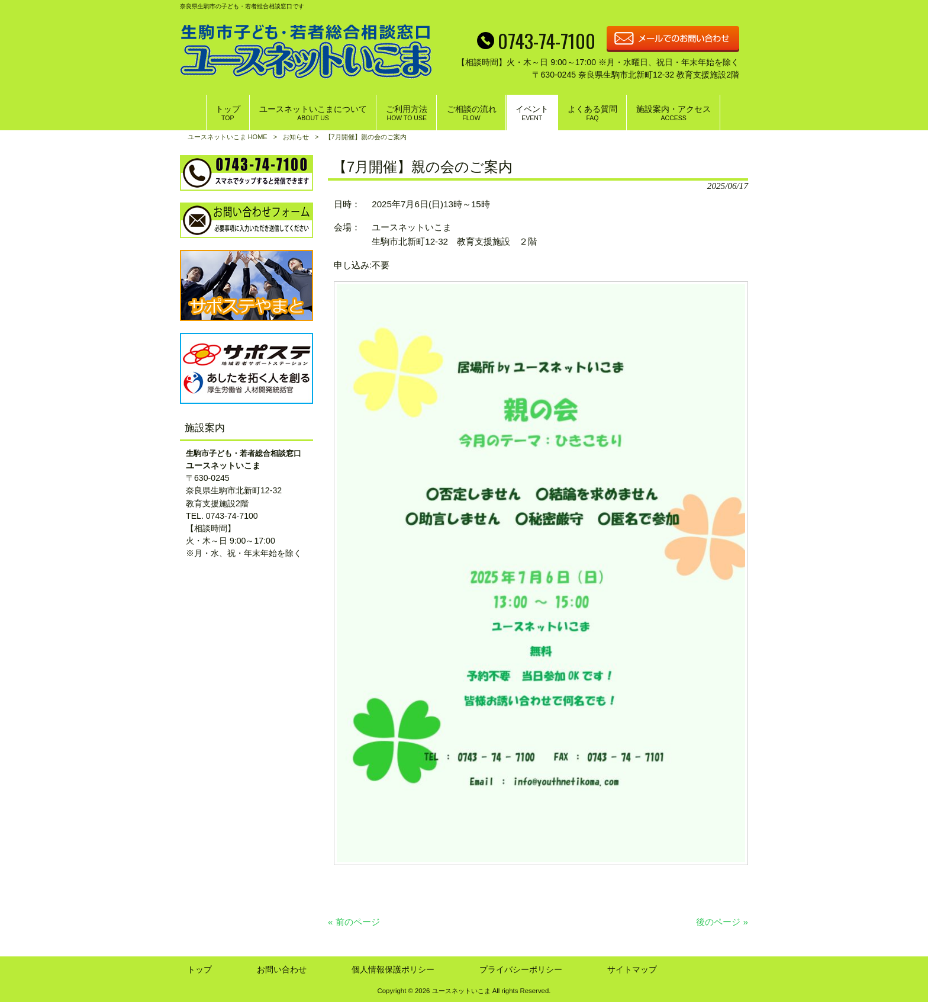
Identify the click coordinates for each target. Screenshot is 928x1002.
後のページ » (722, 922)
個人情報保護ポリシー (393, 969)
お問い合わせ (282, 969)
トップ (199, 969)
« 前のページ (354, 922)
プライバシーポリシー (520, 969)
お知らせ (296, 136)
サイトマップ (632, 969)
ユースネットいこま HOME (228, 136)
